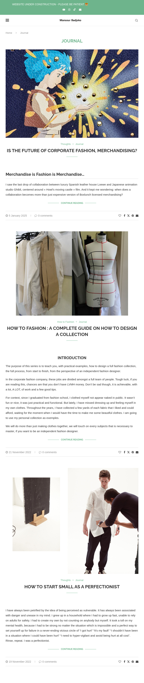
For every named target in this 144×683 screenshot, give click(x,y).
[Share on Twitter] (128, 215)
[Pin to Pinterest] (133, 215)
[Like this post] (119, 215)
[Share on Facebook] (124, 215)
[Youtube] (64, 9)
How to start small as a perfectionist (72, 586)
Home (9, 32)
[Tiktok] (74, 9)
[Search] (136, 20)
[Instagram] (69, 9)
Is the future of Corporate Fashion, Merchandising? (72, 150)
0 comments (43, 215)
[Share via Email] (137, 215)
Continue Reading (72, 203)
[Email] (80, 9)
